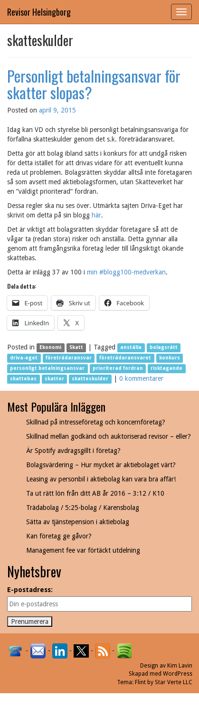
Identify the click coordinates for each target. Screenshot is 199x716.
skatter (54, 379)
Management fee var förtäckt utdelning (83, 550)
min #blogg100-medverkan (126, 272)
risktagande (166, 369)
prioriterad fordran (118, 369)
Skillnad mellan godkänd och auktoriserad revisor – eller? (108, 436)
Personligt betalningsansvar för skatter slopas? (93, 84)
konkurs (169, 358)
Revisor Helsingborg (39, 12)
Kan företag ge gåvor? (59, 536)
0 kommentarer (141, 378)
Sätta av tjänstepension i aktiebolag (77, 522)
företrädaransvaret (125, 358)
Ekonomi (50, 348)
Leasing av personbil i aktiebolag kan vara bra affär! (101, 479)
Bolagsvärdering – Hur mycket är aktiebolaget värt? (101, 465)
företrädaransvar (69, 358)
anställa (131, 348)
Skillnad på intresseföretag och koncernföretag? (95, 422)
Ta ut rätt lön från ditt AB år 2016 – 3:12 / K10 (95, 493)
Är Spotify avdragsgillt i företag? (73, 450)
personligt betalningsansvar (47, 369)
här (96, 215)
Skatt (76, 348)
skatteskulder (90, 379)
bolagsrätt (164, 348)
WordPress (177, 673)
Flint (140, 682)
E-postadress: (30, 590)
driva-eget (24, 358)
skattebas (23, 379)
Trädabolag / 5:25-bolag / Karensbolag (82, 507)
